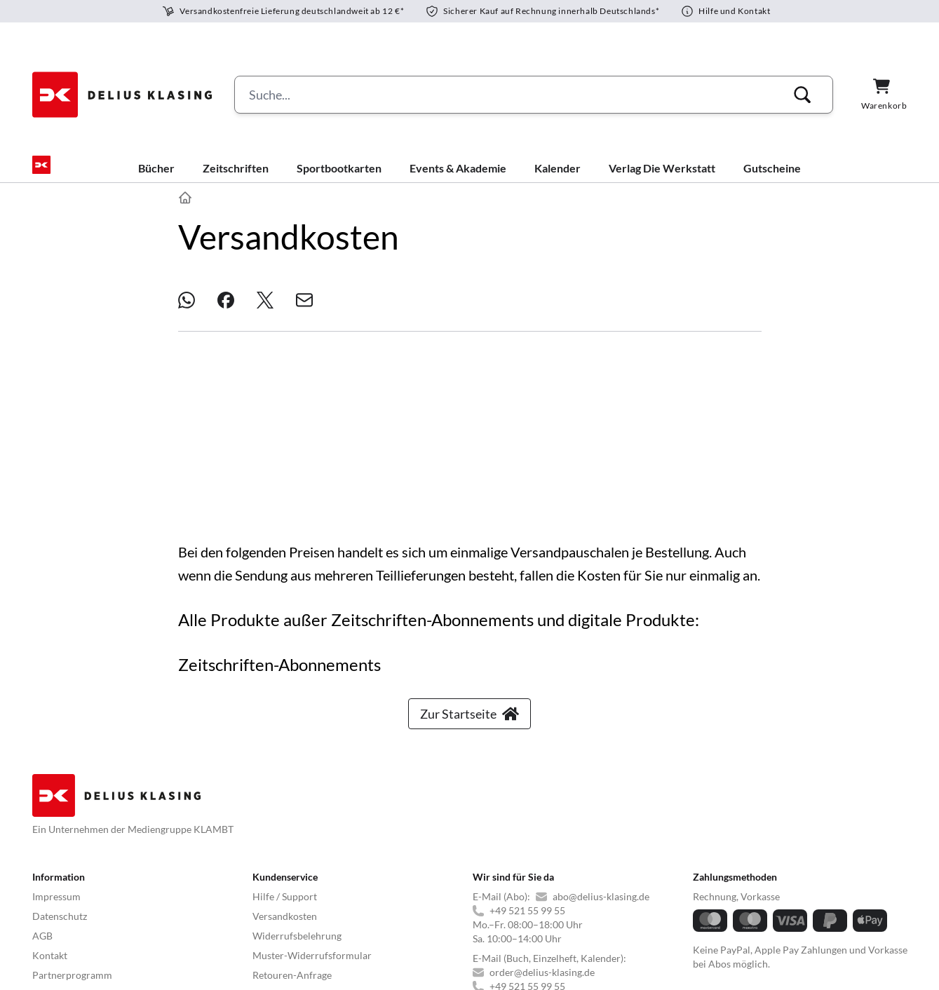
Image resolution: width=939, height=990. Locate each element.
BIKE (356, 924)
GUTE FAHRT (501, 924)
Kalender (557, 179)
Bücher (156, 179)
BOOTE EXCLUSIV (253, 924)
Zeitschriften (236, 179)
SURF (319, 924)
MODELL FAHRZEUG (592, 924)
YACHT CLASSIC (116, 924)
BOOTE (183, 924)
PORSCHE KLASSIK (696, 924)
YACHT (48, 924)
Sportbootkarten (339, 179)
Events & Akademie (458, 179)
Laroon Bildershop (793, 924)
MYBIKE (439, 924)
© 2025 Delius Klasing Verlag (95, 959)
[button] (802, 94)
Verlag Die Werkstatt (662, 179)
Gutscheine (772, 179)
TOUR (394, 924)
